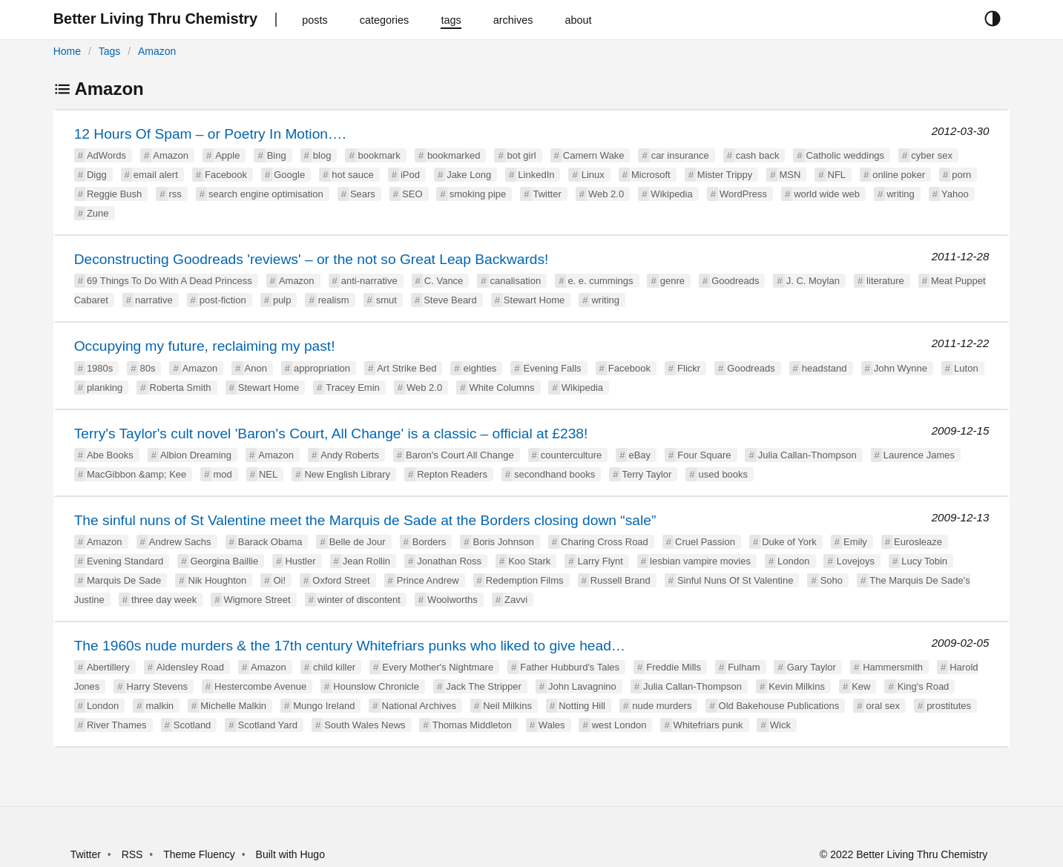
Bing (276, 155)
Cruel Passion (705, 541)
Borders (429, 541)
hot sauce (352, 174)
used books (723, 474)
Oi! (279, 580)
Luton (966, 368)
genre (672, 280)
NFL (837, 174)
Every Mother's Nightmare (437, 667)
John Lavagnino (582, 686)
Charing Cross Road (604, 541)
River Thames (117, 725)
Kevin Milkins (797, 686)
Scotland (192, 725)
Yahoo (955, 194)
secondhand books (554, 474)
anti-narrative (369, 280)
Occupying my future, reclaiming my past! (204, 346)
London (793, 561)
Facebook (226, 174)
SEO (412, 194)
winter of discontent (359, 599)
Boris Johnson (503, 541)
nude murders (661, 705)
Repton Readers (452, 474)
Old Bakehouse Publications (779, 705)
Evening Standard (125, 561)
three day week (164, 599)
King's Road (924, 686)
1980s (100, 368)
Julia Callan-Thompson (807, 455)
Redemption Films (525, 580)
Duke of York (789, 541)
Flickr (688, 368)
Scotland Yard (267, 725)
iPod (410, 174)
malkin (159, 705)
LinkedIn (536, 174)
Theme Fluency (200, 854)
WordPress (743, 194)
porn (961, 174)
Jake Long (469, 174)
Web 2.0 (606, 194)
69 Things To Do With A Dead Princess (169, 280)
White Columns (501, 387)
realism (333, 300)
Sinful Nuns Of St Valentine (735, 580)
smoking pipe (478, 194)
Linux (593, 174)
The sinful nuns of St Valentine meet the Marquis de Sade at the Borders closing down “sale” (365, 520)
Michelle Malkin (233, 705)
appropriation (322, 368)
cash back (758, 155)
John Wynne (900, 368)
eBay (639, 455)
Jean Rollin (366, 561)
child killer (334, 667)
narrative (154, 300)
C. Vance (444, 280)
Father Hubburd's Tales (569, 667)
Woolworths (452, 599)
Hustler (300, 561)
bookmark (379, 155)
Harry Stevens (157, 686)
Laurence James (919, 455)
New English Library (347, 474)
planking (104, 387)
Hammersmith (893, 667)
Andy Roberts (349, 455)
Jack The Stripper (483, 686)
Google (289, 174)
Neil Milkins (507, 705)
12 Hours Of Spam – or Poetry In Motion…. (210, 134)
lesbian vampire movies (700, 561)
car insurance (680, 155)
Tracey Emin (352, 387)
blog (322, 155)
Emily (855, 541)
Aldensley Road (190, 667)
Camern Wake (594, 155)
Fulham (744, 667)
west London (619, 725)
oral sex (883, 705)
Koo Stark (529, 561)
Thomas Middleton (472, 725)
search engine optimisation (265, 194)
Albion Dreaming (195, 455)
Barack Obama (270, 541)
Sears (362, 194)
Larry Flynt (599, 561)
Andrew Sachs (180, 541)
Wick (780, 725)
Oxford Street (340, 580)
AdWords (106, 155)
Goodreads (735, 280)
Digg (97, 174)
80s (147, 368)
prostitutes (949, 705)
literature (885, 280)
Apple (227, 155)
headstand (824, 368)
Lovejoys (856, 561)
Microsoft (651, 174)
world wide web (827, 194)
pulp (282, 300)
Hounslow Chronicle (376, 686)
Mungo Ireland (324, 705)
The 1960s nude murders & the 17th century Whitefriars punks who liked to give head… (349, 645)
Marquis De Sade (124, 580)
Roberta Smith (180, 387)
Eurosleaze (918, 541)
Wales (552, 725)
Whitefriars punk (708, 725)
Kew (861, 686)
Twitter (547, 194)
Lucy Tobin (924, 561)
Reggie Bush (114, 194)
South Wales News (364, 725)
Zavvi (515, 599)
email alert (156, 174)
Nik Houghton (217, 580)
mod (222, 474)
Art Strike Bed (406, 368)
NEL (268, 474)
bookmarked (454, 155)
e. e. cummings (600, 280)
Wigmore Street (256, 599)
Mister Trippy (724, 174)
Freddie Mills (673, 667)
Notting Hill (582, 705)
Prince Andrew (428, 580)
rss (175, 194)
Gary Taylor (811, 667)
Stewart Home (534, 300)
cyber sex (931, 155)
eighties (480, 368)
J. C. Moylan (813, 280)
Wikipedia (671, 194)
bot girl (521, 155)
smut (386, 300)
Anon (256, 368)
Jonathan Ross (449, 561)
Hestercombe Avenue (260, 686)
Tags (110, 51)
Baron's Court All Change (460, 455)
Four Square (704, 455)
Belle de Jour (357, 541)
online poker (898, 174)
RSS (132, 854)
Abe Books (110, 455)
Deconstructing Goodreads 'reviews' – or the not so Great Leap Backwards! (311, 259)
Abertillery (108, 667)
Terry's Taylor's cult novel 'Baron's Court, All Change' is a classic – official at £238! (331, 433)
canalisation (516, 280)
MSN (789, 174)
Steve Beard (450, 300)
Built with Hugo (290, 854)
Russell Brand (620, 580)
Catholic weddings (845, 155)
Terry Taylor (646, 474)
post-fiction (223, 300)
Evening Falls (553, 368)
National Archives (419, 705)
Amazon (157, 51)
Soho (831, 580)
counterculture (571, 455)
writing (900, 194)
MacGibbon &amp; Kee (136, 474)
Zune (98, 213)
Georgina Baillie (224, 561)
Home (67, 51)
